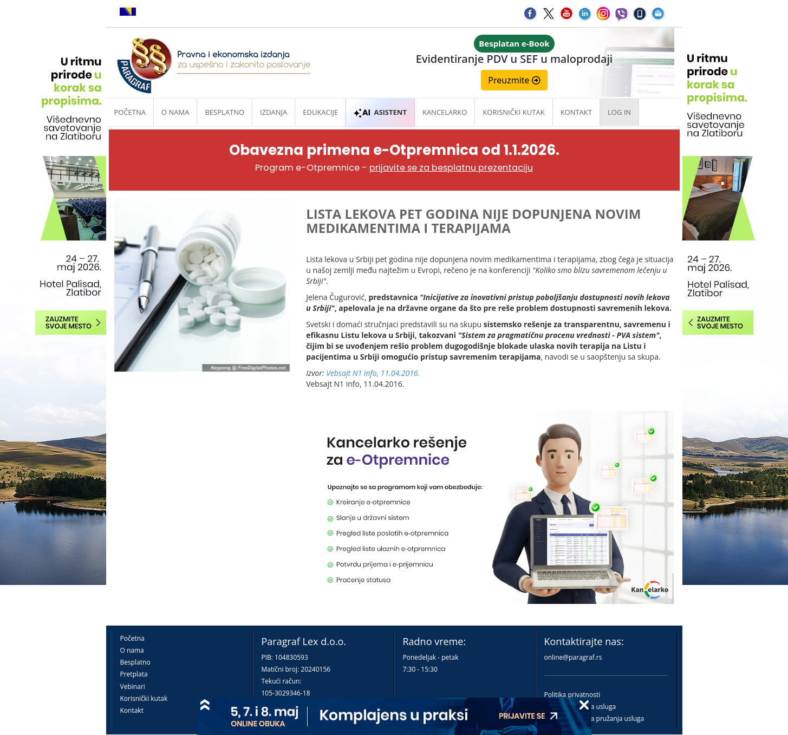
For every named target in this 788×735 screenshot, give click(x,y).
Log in (619, 112)
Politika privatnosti (572, 694)
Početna (130, 112)
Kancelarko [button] (444, 112)
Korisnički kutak (144, 698)
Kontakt (132, 710)
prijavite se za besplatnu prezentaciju (451, 167)
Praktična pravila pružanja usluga (594, 718)
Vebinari (132, 686)
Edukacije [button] (320, 112)
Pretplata (134, 674)
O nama (175, 112)
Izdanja (273, 112)
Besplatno (224, 112)
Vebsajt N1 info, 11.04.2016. (373, 373)
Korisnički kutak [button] (513, 112)
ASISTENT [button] (380, 112)
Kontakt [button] (576, 112)
